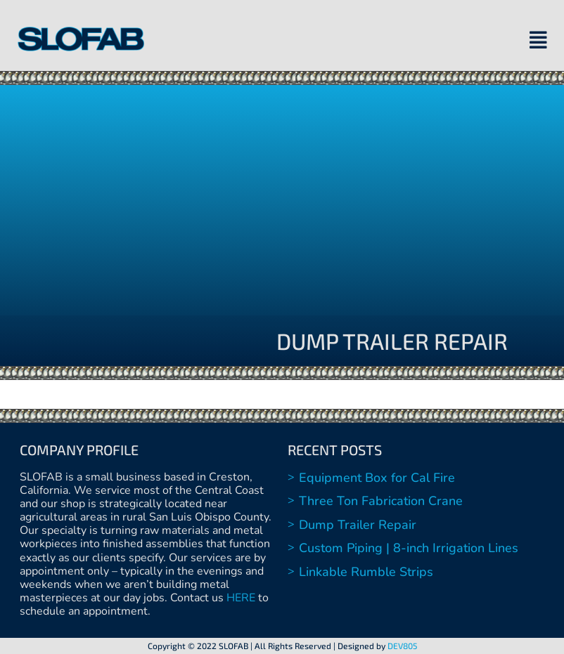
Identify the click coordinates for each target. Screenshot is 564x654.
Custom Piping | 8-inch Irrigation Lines (408, 547)
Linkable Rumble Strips (366, 571)
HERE (240, 598)
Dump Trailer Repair (357, 524)
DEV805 (402, 645)
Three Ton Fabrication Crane (381, 500)
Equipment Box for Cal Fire (377, 477)
